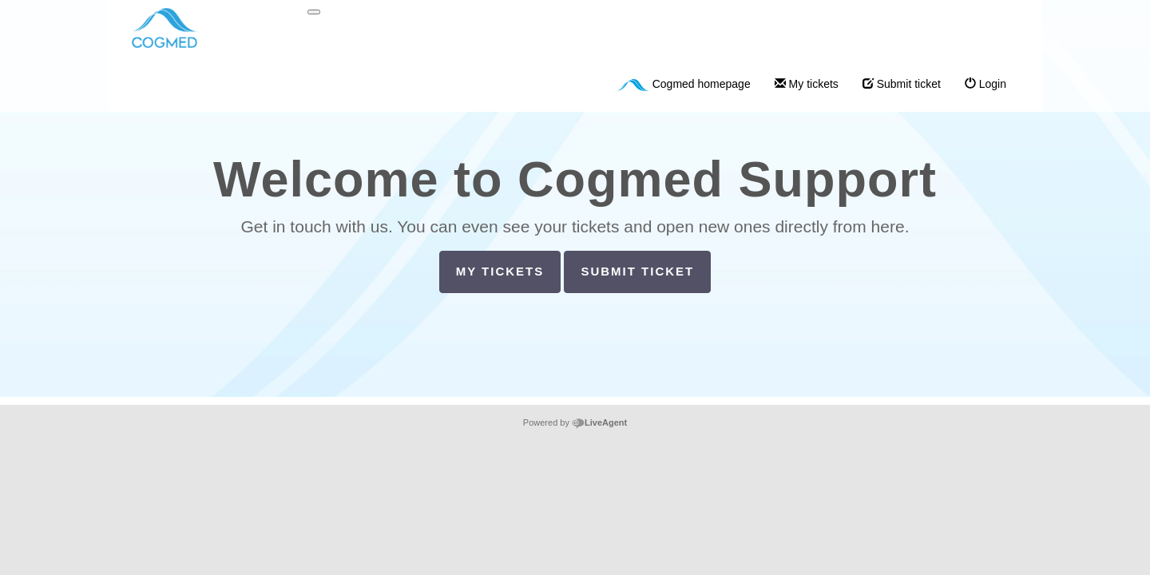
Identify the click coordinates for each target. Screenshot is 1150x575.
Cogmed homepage (684, 84)
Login (985, 83)
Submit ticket (901, 83)
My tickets (807, 83)
